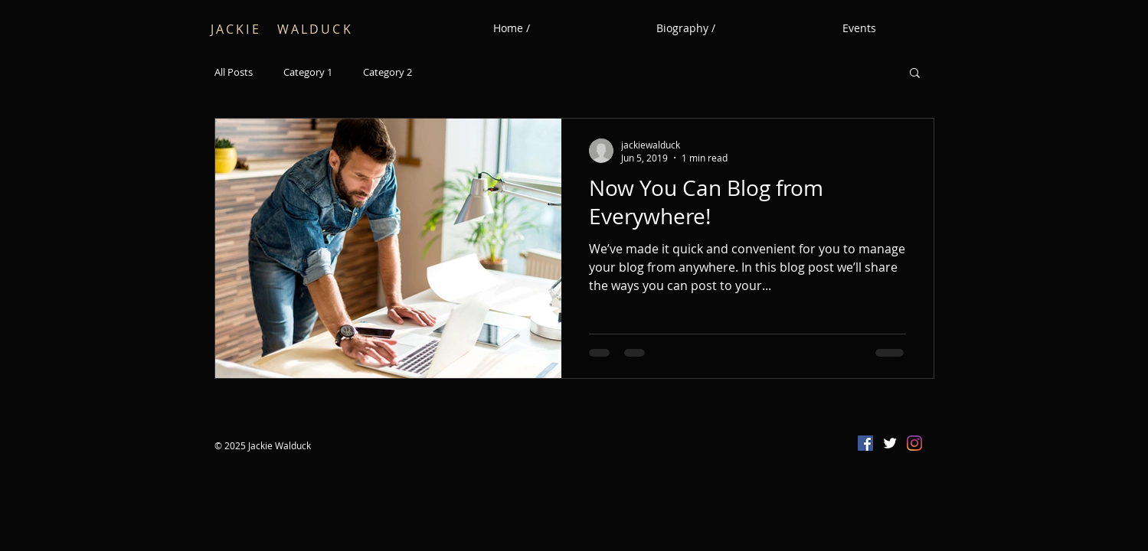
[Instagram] (914, 443)
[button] (915, 74)
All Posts (233, 72)
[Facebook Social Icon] (865, 443)
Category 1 (307, 72)
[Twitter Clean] (890, 443)
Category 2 (387, 72)
